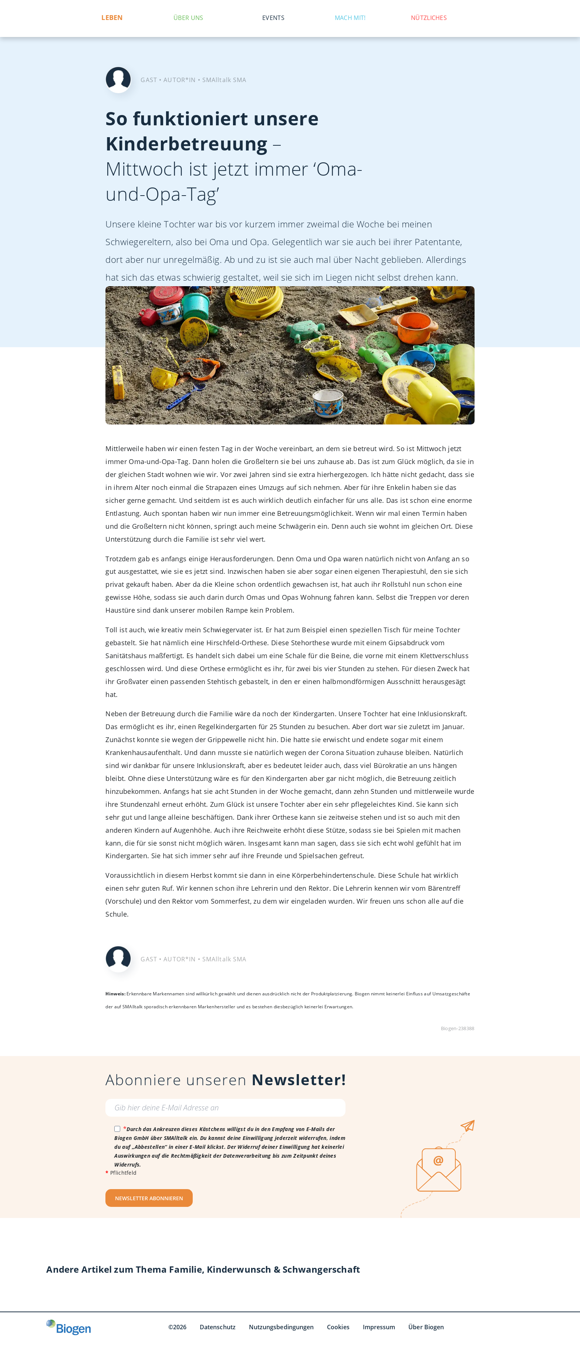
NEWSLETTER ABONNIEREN (149, 1198)
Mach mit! (350, 18)
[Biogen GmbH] (68, 1327)
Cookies (338, 1327)
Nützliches (429, 18)
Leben (112, 17)
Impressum (379, 1327)
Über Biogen (426, 1327)
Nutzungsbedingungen (281, 1327)
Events (273, 18)
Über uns (188, 18)
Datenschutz (218, 1327)
